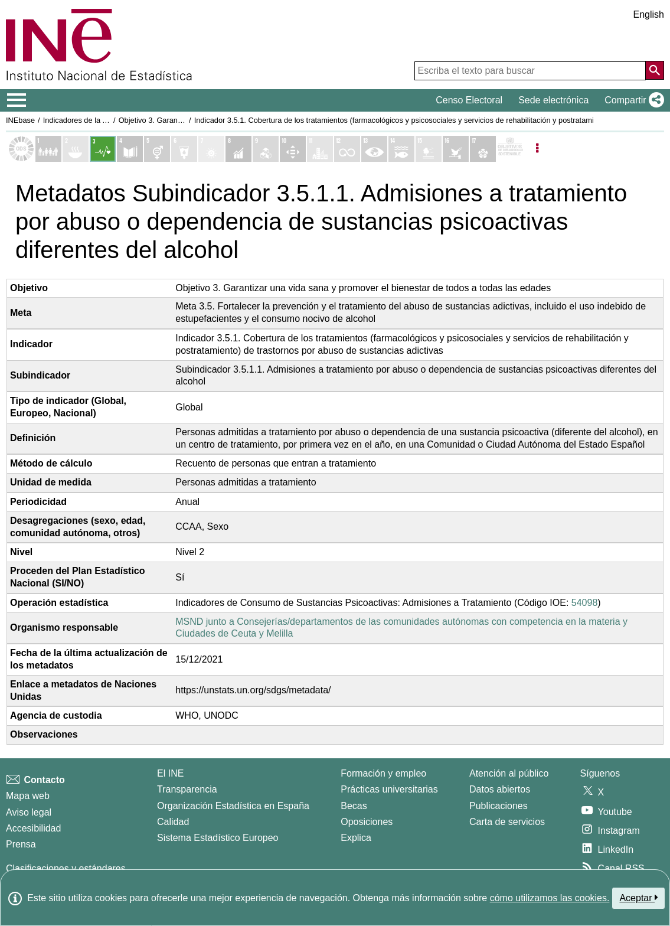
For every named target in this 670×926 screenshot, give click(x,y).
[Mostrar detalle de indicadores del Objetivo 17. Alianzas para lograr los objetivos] (483, 149)
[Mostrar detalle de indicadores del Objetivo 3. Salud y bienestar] (103, 149)
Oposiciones (367, 822)
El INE (170, 773)
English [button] (648, 14)
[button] (632, 100)
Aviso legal (28, 812)
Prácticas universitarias (389, 789)
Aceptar (638, 897)
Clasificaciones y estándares (66, 868)
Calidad (173, 822)
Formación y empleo (383, 773)
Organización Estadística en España (233, 806)
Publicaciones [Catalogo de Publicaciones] (498, 806)
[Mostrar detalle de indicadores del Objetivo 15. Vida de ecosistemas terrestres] (429, 149)
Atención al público (508, 773)
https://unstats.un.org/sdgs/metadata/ (253, 690)
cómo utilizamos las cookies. (550, 898)
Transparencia (187, 789)
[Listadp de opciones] (537, 149)
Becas (354, 806)
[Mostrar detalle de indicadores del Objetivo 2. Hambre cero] (76, 149)
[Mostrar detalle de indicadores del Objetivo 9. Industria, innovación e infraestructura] (266, 149)
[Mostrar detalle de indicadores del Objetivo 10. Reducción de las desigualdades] (293, 149)
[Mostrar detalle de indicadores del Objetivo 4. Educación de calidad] (130, 149)
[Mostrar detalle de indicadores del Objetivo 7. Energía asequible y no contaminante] (211, 149)
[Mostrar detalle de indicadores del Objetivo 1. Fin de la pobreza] (48, 149)
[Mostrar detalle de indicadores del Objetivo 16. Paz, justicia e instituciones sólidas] (456, 149)
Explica (356, 838)
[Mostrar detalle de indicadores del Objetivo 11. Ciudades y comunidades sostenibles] (320, 149)
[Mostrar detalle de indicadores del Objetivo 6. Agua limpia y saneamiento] (184, 149)
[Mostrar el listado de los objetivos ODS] (21, 149)
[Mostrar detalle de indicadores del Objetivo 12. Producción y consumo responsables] (347, 149)
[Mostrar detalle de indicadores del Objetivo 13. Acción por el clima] (374, 149)
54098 (584, 603)
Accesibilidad (33, 828)
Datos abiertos (499, 789)
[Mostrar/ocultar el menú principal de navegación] (17, 100)
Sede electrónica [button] (553, 100)
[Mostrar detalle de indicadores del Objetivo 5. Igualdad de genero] (157, 149)
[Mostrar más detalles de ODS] (510, 149)
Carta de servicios (507, 822)
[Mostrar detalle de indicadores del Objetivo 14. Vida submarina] (401, 149)
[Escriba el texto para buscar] (530, 70)
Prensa (21, 844)
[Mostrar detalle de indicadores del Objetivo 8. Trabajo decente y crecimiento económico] (238, 149)
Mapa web (28, 796)
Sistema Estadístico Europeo (217, 838)
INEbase (20, 120)
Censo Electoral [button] (469, 100)
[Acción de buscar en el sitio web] (654, 70)
